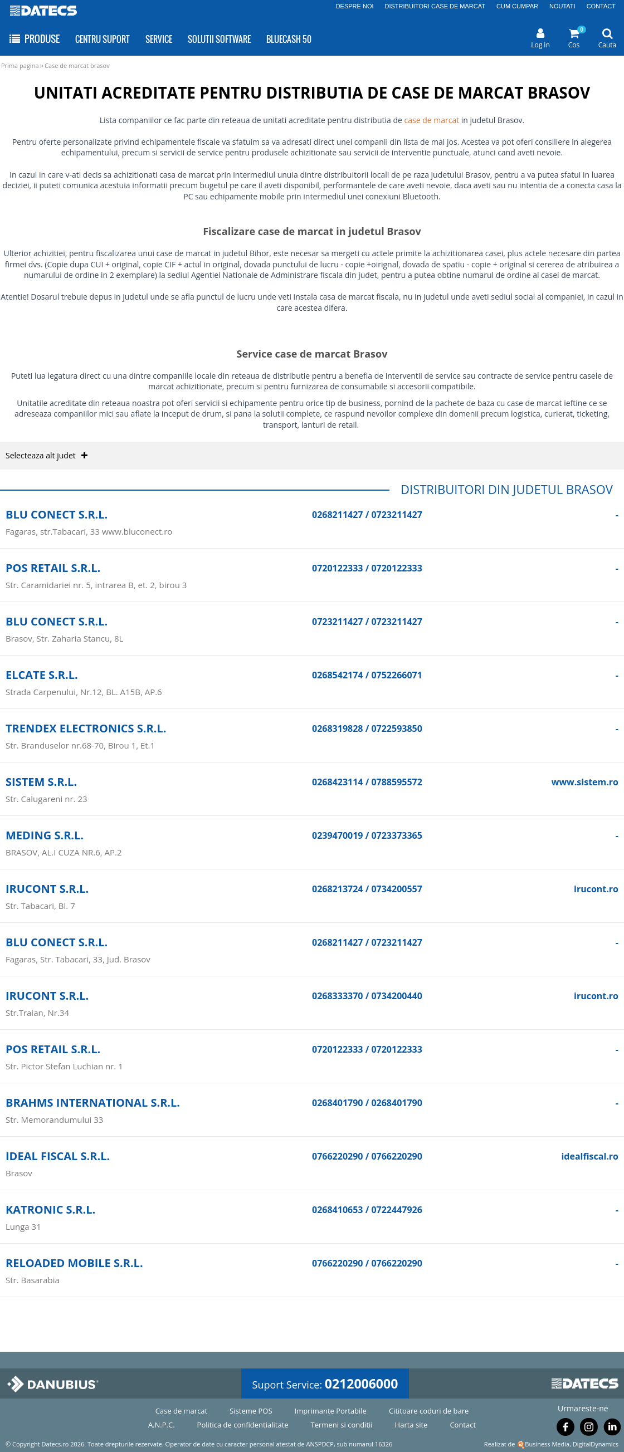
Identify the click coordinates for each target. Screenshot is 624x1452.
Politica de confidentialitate (243, 1425)
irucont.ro (596, 889)
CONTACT (601, 6)
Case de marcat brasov (77, 65)
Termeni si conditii (342, 1425)
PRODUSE (34, 39)
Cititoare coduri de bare (429, 1411)
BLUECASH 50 (288, 39)
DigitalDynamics (595, 1444)
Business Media (547, 1444)
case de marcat (432, 120)
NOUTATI (562, 6)
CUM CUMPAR (517, 6)
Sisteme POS (251, 1411)
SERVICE (158, 39)
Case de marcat (181, 1411)
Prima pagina (20, 65)
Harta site (411, 1425)
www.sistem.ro (585, 782)
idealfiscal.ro (589, 1156)
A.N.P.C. (161, 1425)
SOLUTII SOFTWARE (219, 39)
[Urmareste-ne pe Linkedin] (612, 1429)
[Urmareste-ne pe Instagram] (589, 1429)
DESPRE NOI (355, 6)
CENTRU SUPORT (102, 39)
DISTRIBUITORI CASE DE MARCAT (435, 6)
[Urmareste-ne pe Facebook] (565, 1429)
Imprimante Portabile (331, 1411)
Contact (463, 1425)
